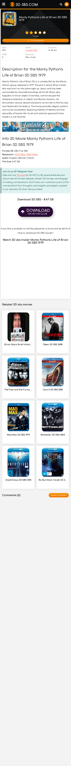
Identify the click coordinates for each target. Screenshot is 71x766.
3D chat (21, 175)
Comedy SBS (31, 50)
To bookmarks (36, 41)
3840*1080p (32, 154)
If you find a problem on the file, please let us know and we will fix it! (35, 229)
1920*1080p (20, 154)
